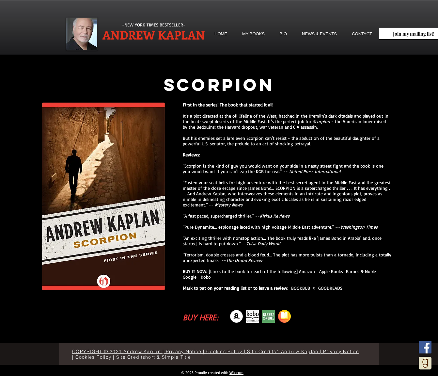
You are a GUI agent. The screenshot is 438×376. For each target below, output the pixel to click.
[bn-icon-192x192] (268, 316)
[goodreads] (425, 363)
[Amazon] (236, 316)
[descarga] (252, 316)
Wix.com (236, 372)
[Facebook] (425, 347)
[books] (284, 316)
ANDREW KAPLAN (153, 34)
